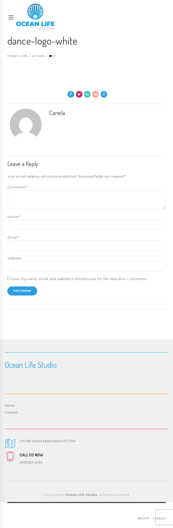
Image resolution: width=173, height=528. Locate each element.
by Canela (38, 56)
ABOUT (143, 519)
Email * (13, 238)
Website (14, 258)
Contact (11, 413)
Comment (17, 187)
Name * (13, 217)
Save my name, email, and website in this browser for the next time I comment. (79, 279)
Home (10, 406)
